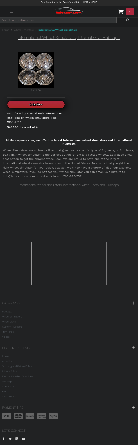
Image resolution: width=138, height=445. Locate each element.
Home (5, 29)
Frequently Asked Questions (17, 376)
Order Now (35, 104)
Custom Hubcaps (12, 326)
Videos (6, 336)
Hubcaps (7, 311)
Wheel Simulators (24, 29)
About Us (7, 361)
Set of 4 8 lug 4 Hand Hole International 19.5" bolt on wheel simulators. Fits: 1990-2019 (35, 118)
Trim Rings (8, 331)
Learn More (90, 2)
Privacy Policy (9, 371)
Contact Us (8, 386)
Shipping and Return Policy (17, 366)
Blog (4, 391)
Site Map (7, 381)
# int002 (36, 72)
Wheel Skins (9, 321)
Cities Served (9, 396)
